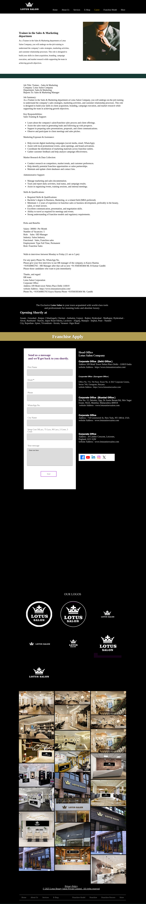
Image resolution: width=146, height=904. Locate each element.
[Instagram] (99, 457)
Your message (33, 446)
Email (30, 380)
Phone (30, 393)
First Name (32, 367)
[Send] (49, 474)
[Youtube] (88, 457)
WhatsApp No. (34, 405)
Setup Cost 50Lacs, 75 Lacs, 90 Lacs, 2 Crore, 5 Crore (47, 430)
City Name (32, 418)
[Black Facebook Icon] (122, 902)
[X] (104, 457)
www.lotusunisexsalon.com (107, 405)
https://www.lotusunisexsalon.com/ (55, 288)
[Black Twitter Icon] (125, 902)
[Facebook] (82, 457)
